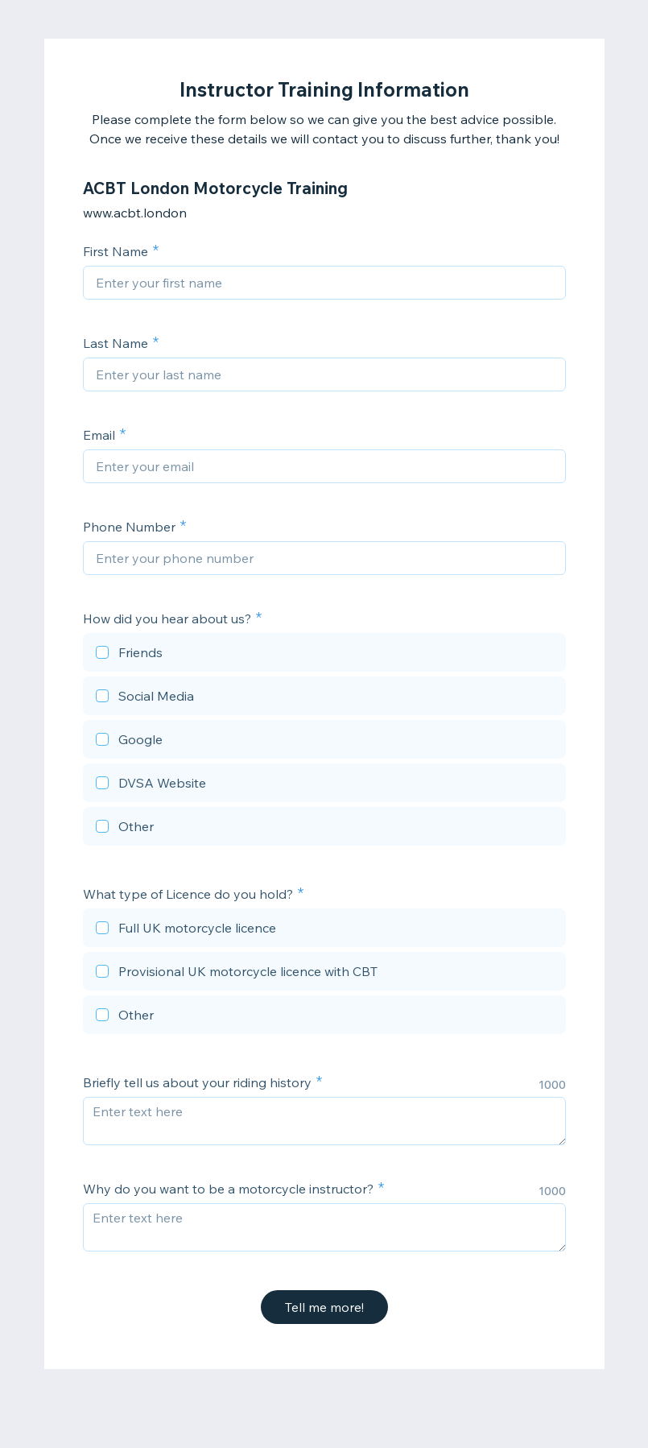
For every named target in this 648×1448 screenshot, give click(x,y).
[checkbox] (324, 654)
